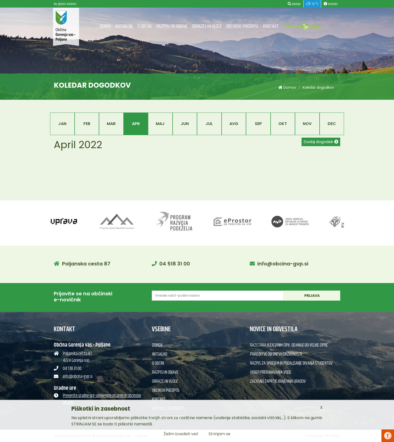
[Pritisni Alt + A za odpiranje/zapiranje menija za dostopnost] (387, 435)
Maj (160, 124)
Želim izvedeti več (181, 434)
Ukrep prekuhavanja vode (270, 372)
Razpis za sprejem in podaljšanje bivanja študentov (291, 363)
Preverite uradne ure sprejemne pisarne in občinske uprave (102, 399)
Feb (86, 124)
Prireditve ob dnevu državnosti (276, 354)
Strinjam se (219, 434)
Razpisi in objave (171, 26)
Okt (282, 124)
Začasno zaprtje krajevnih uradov (278, 381)
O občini (144, 26)
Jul (209, 124)
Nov (307, 124)
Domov (105, 26)
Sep (258, 124)
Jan (62, 124)
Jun (185, 124)
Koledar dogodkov (318, 87)
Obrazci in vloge (207, 26)
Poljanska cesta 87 (86, 263)
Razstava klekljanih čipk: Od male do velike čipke (289, 345)
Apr (136, 124)
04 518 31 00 (174, 263)
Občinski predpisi (242, 26)
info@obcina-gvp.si (282, 263)
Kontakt (271, 26)
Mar (111, 124)
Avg (233, 124)
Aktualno (124, 26)
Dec (332, 124)
